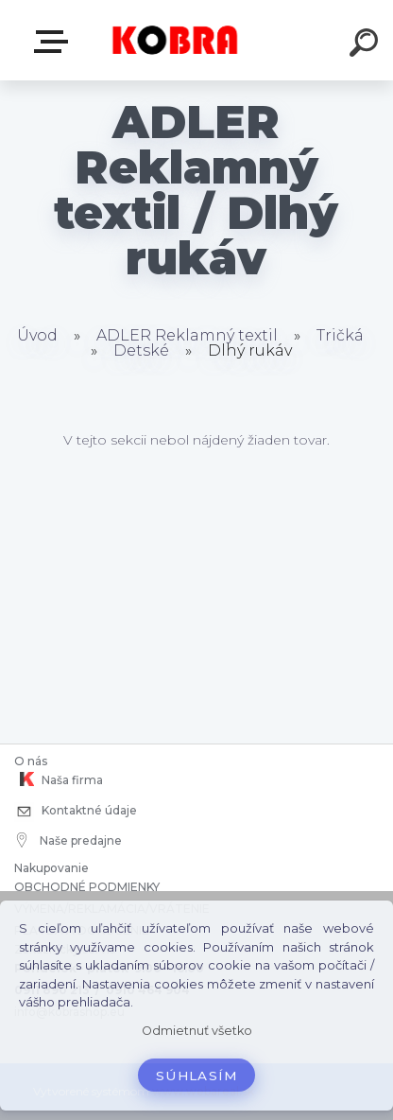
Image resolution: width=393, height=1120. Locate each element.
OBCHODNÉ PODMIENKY (87, 887)
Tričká (340, 335)
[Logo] (175, 40)
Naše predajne (69, 840)
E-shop (55, 41)
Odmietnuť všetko (197, 1031)
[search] (367, 45)
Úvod (37, 335)
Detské (143, 350)
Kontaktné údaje (75, 812)
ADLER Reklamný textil (187, 335)
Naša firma (58, 779)
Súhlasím (196, 1075)
